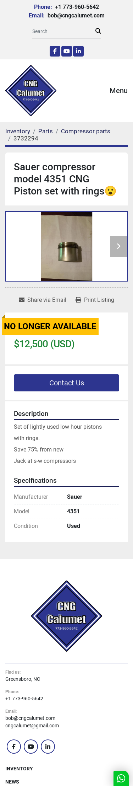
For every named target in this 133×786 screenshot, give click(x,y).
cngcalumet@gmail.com (32, 725)
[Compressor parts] (85, 131)
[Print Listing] (95, 300)
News (12, 782)
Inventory (19, 768)
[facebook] (55, 51)
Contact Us (66, 383)
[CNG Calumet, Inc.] (66, 615)
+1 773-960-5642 (76, 7)
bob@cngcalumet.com (75, 15)
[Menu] (100, 90)
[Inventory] (17, 131)
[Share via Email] (42, 300)
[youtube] (66, 51)
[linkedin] (78, 51)
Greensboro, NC (22, 679)
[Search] (63, 31)
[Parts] (45, 131)
